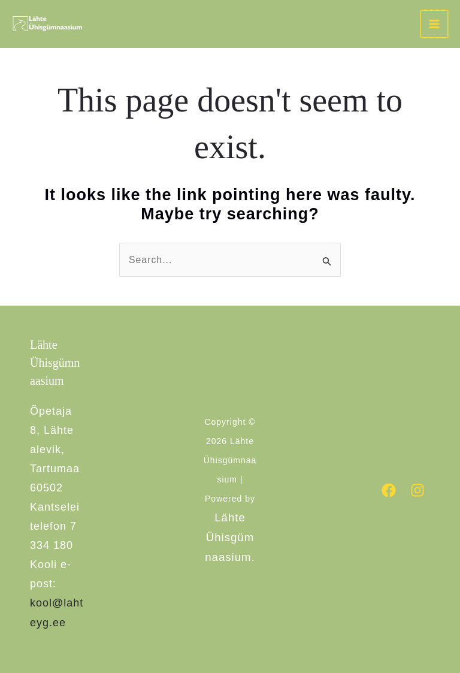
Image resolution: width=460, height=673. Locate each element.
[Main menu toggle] (434, 24)
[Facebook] (389, 490)
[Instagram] (417, 490)
